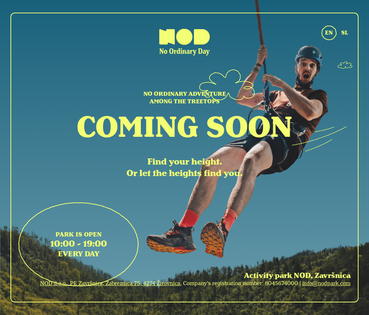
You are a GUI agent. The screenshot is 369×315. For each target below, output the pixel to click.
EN (329, 32)
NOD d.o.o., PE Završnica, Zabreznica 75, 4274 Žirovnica (110, 283)
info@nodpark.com (326, 283)
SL (344, 32)
